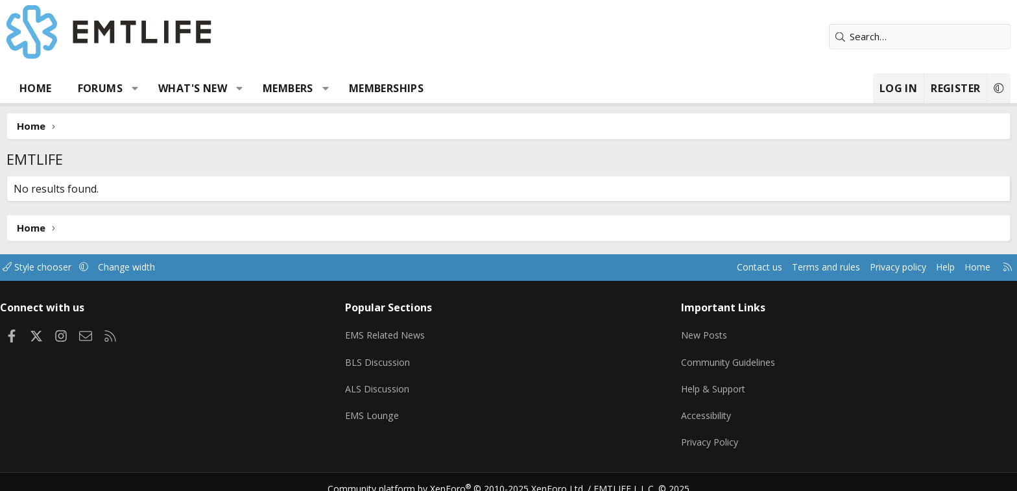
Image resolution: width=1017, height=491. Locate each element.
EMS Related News (422, 331)
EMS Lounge (407, 407)
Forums (190, 88)
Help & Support (684, 382)
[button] (225, 88)
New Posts (674, 331)
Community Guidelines (698, 356)
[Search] (829, 36)
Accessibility (676, 407)
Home (126, 88)
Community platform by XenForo (464, 475)
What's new (282, 88)
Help (841, 267)
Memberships (476, 88)
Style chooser (140, 267)
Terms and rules (713, 267)
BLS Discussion (412, 356)
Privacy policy (791, 267)
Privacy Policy (679, 432)
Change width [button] (234, 267)
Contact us (643, 267)
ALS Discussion (412, 382)
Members (378, 88)
